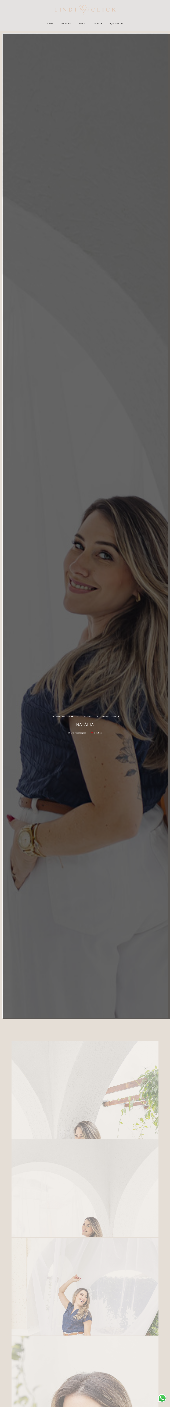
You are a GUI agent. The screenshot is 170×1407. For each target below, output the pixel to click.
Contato (97, 23)
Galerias (82, 23)
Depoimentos (115, 23)
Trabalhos (65, 23)
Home (50, 23)
